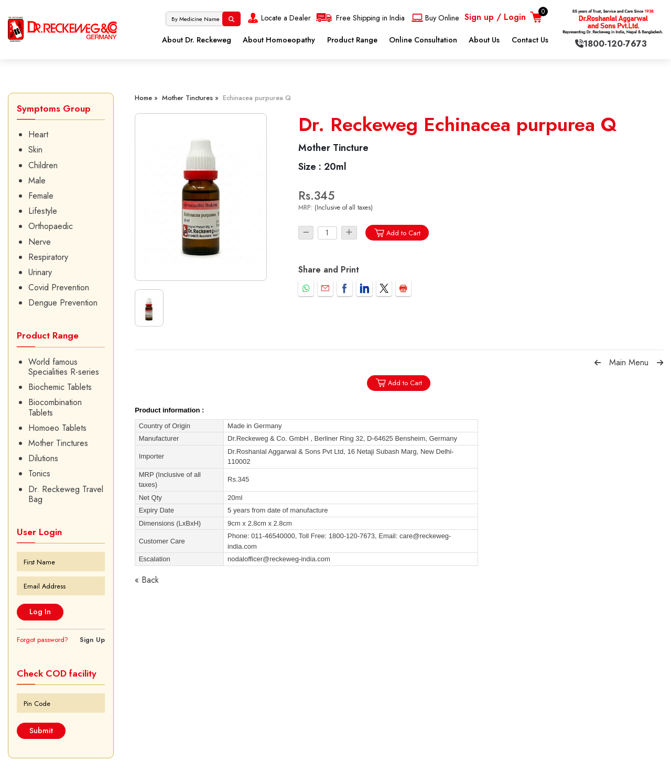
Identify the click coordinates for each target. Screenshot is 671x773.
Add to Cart (397, 232)
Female (40, 196)
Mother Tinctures (58, 443)
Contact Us (530, 40)
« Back (147, 580)
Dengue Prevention (63, 303)
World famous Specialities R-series (63, 367)
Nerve (39, 242)
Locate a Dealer (278, 18)
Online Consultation (423, 40)
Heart (38, 134)
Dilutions (43, 458)
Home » (146, 98)
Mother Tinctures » (190, 98)
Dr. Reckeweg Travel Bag (65, 494)
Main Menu (628, 362)
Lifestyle (42, 211)
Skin (35, 150)
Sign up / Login (495, 17)
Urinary (40, 272)
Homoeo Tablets (57, 428)
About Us (484, 40)
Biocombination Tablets (55, 407)
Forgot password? (42, 640)
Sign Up (92, 640)
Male (37, 181)
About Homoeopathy (279, 40)
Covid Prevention (58, 287)
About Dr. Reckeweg (196, 40)
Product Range (352, 40)
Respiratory (48, 257)
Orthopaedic (50, 226)
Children (43, 165)
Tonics (39, 473)
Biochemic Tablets (60, 387)
